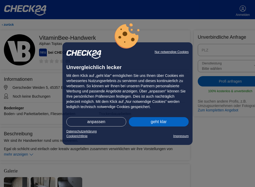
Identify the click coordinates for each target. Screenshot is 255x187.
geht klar (159, 121)
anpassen (96, 121)
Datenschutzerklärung (81, 131)
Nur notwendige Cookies (172, 52)
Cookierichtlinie (76, 136)
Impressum (181, 136)
